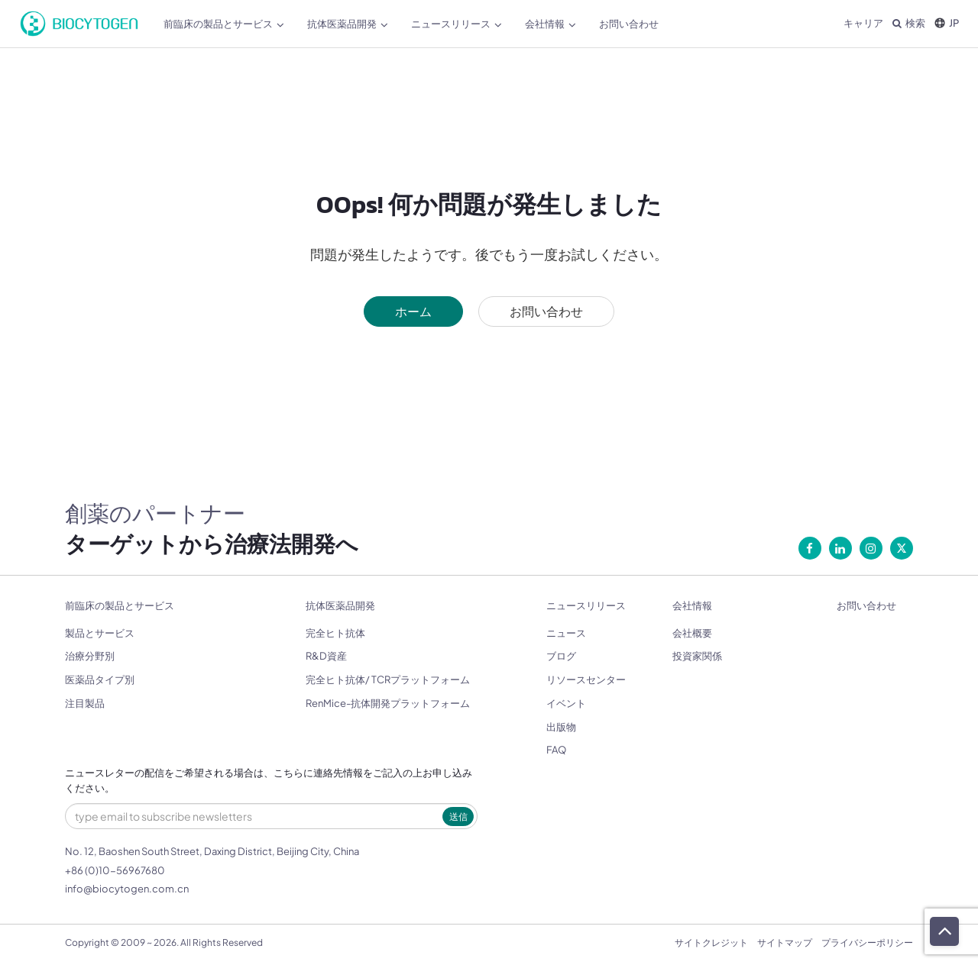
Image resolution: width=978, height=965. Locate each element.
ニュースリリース (456, 24)
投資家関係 (697, 656)
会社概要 (692, 633)
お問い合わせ (629, 24)
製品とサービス (99, 633)
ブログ (561, 656)
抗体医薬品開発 (347, 24)
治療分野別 (90, 656)
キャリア (863, 23)
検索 (908, 23)
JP (946, 23)
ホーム (413, 311)
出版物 (561, 727)
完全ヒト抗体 (335, 633)
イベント (566, 703)
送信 (458, 816)
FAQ (556, 750)
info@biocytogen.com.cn (127, 889)
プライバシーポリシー (867, 942)
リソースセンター (586, 679)
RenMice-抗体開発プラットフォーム (388, 703)
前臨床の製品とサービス (224, 24)
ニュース (566, 633)
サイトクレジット (711, 942)
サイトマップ (784, 942)
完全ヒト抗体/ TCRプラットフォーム (388, 679)
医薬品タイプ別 (99, 679)
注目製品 (85, 703)
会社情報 (550, 24)
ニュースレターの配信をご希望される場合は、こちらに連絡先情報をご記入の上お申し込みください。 (268, 781)
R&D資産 (326, 656)
